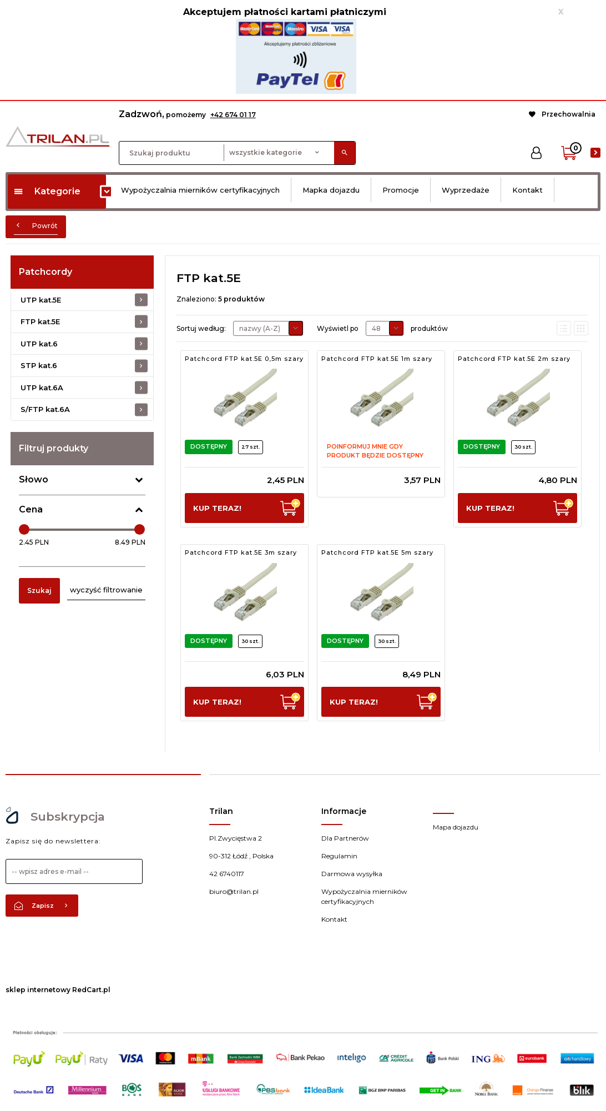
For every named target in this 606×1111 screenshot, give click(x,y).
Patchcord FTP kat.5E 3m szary (241, 552)
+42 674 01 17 (233, 114)
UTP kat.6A (42, 387)
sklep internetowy (38, 990)
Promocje (400, 189)
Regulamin (339, 856)
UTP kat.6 (39, 343)
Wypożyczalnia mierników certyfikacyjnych (200, 189)
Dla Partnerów (345, 838)
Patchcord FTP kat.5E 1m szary (376, 359)
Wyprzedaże (465, 189)
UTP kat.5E (41, 299)
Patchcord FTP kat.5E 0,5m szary (244, 359)
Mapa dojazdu (455, 827)
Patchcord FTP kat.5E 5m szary (377, 552)
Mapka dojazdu (331, 189)
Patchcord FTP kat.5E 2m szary (514, 359)
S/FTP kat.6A (45, 409)
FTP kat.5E (40, 321)
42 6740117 (226, 873)
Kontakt (527, 189)
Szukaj (39, 590)
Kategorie (46, 191)
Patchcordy (45, 272)
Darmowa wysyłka (351, 873)
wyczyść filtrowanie (106, 589)
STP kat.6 (39, 365)
